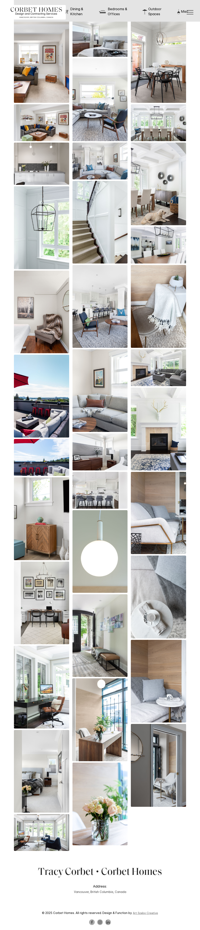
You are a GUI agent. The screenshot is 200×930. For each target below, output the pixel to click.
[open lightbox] (41, 61)
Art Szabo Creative (145, 913)
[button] (190, 12)
